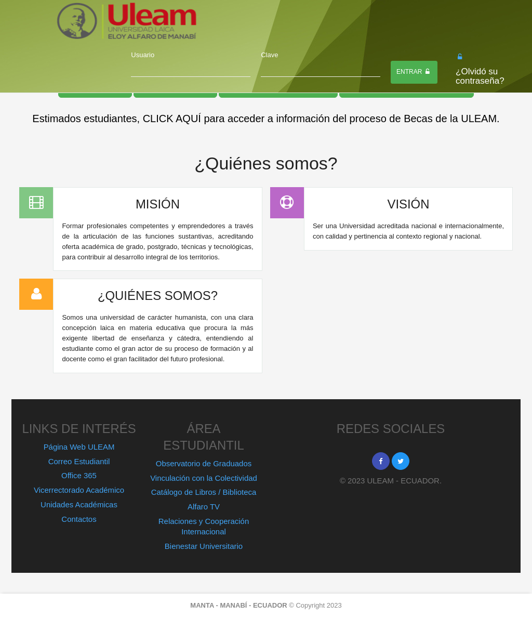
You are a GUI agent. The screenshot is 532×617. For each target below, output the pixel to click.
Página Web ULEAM (79, 446)
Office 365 (79, 475)
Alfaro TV (204, 506)
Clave (269, 55)
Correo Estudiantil (79, 461)
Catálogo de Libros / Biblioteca (204, 492)
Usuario (142, 55)
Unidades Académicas (79, 504)
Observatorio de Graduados (203, 463)
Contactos (78, 519)
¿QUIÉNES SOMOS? (158, 295)
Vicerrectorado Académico (79, 489)
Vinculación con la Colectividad (203, 478)
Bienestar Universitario (204, 546)
